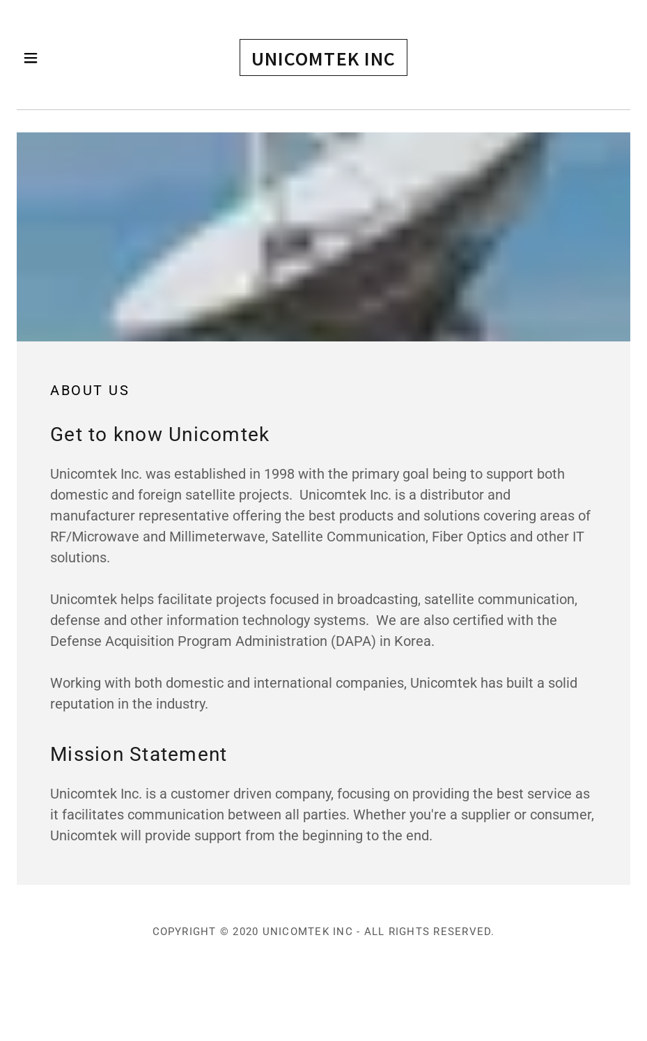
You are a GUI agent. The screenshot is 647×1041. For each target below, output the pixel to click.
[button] (48, 58)
